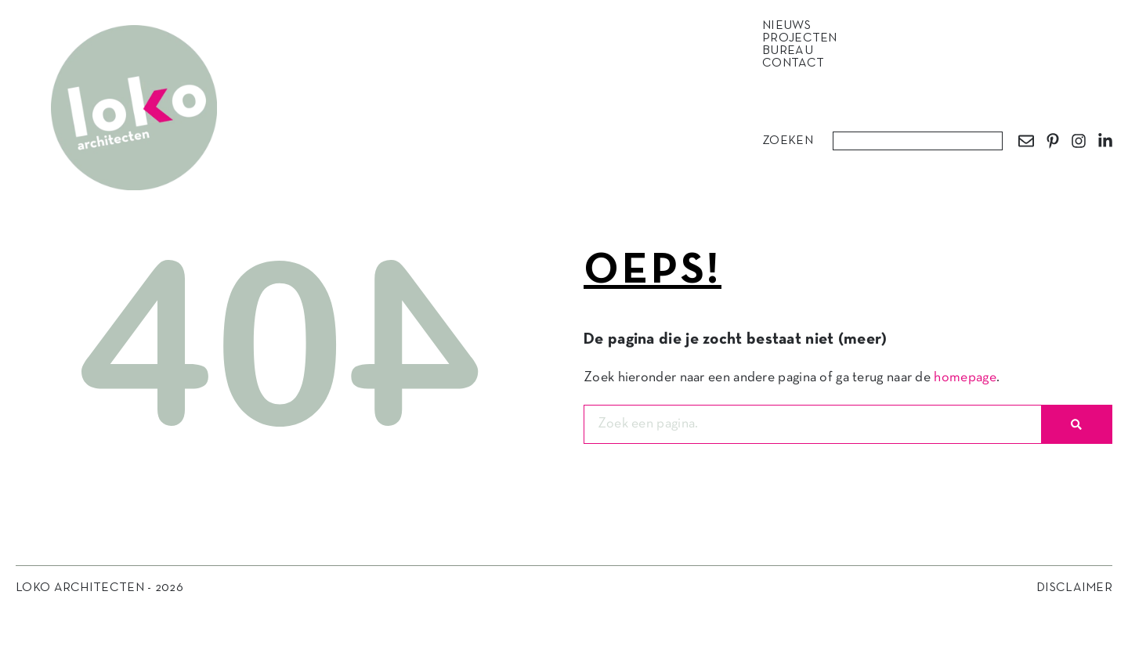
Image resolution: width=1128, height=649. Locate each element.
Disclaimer (1074, 587)
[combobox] (918, 141)
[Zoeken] (1076, 424)
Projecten (803, 38)
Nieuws (790, 26)
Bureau (791, 51)
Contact (793, 63)
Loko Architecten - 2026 (99, 587)
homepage (965, 377)
